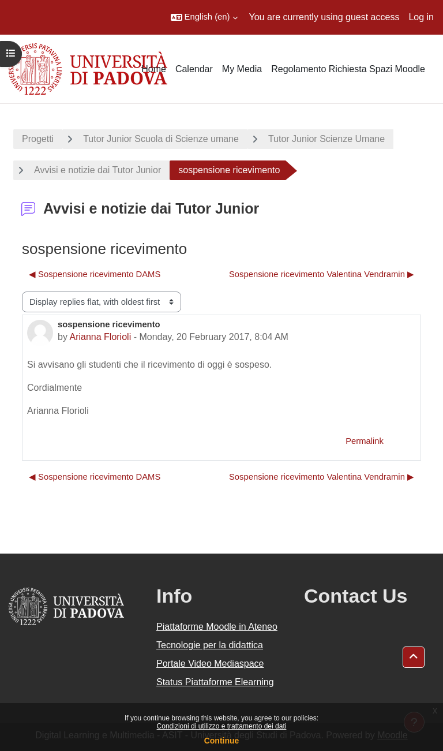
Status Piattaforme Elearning (215, 682)
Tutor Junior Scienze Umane (326, 139)
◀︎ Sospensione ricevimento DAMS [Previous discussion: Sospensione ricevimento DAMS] (94, 274)
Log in (421, 17)
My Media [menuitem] (242, 69)
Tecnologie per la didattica (209, 645)
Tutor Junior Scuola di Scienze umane (161, 139)
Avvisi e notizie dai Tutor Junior (97, 170)
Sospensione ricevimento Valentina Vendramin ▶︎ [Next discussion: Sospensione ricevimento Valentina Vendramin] (321, 274)
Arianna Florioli (100, 337)
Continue (221, 740)
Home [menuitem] (153, 69)
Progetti (38, 139)
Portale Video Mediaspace (210, 663)
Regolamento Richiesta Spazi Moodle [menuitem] (348, 69)
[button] (204, 17)
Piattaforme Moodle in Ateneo (216, 627)
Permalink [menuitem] (365, 441)
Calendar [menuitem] (194, 69)
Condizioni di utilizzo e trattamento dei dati (222, 726)
